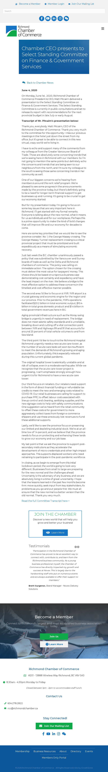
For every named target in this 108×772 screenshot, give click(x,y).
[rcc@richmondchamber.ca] (20, 708)
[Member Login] (53, 3)
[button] (76, 547)
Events (89, 751)
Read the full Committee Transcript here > (45, 501)
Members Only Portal (54, 757)
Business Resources (44, 751)
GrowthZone (87, 768)
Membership (22, 751)
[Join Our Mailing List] (80, 3)
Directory (76, 751)
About (63, 751)
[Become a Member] (27, 3)
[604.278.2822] (13, 703)
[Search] (54, 11)
